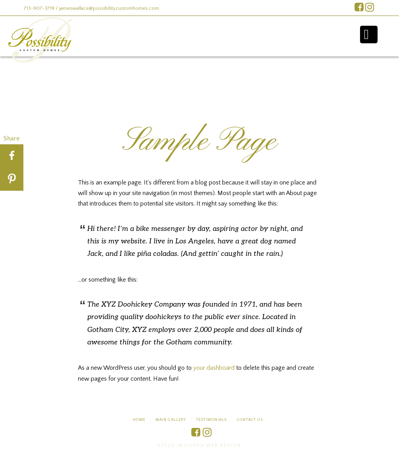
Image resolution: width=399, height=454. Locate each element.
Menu (369, 34)
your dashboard (214, 367)
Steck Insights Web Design (199, 445)
